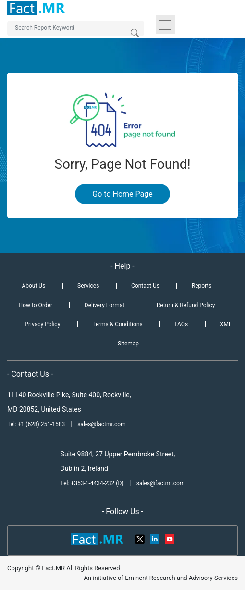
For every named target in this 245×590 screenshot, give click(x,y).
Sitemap (128, 343)
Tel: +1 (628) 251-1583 (36, 424)
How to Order (35, 305)
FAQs (181, 324)
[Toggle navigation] (165, 24)
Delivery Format (104, 305)
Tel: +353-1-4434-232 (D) (92, 483)
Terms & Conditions (117, 324)
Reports (202, 286)
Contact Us (145, 286)
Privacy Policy (42, 324)
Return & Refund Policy (186, 305)
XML (226, 324)
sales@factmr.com (101, 424)
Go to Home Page (122, 193)
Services (88, 286)
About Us (33, 286)
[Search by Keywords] (75, 28)
